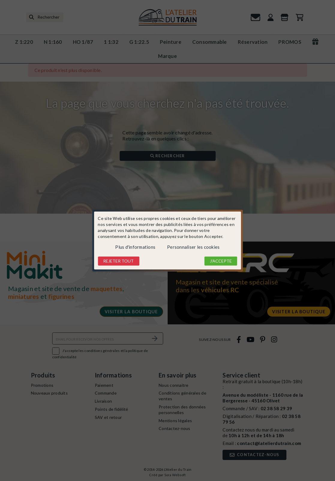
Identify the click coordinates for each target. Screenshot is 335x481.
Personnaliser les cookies (193, 247)
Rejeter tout (118, 260)
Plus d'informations (135, 247)
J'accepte (221, 260)
